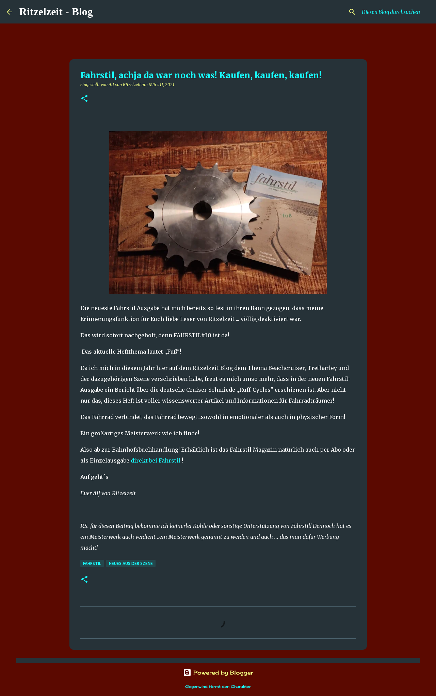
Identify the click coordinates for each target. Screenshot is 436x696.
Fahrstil (92, 563)
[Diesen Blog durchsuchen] (395, 12)
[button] (84, 98)
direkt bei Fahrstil (155, 460)
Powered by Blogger (218, 672)
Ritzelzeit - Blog (56, 11)
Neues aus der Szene (131, 563)
